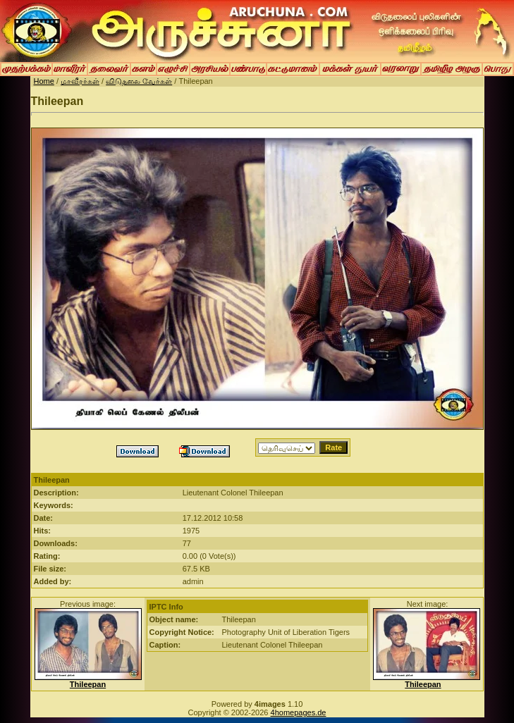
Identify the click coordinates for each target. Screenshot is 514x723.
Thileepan (88, 684)
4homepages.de (298, 712)
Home (44, 81)
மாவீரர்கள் (80, 81)
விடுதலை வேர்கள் (139, 81)
